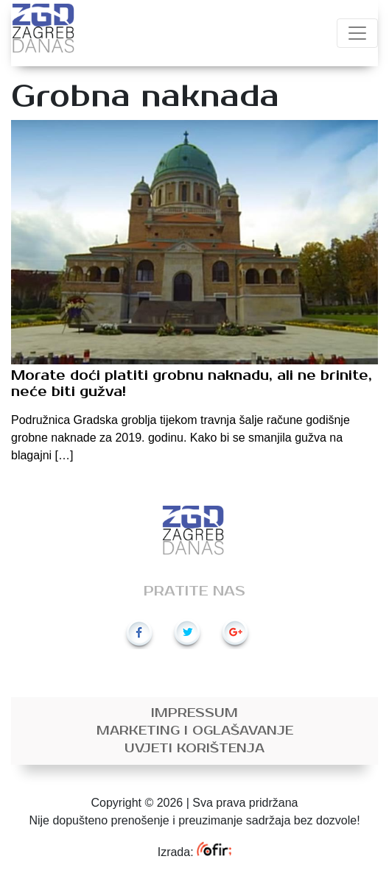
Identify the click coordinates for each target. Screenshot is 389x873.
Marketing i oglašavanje (195, 731)
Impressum (194, 713)
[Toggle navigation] (357, 33)
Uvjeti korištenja (194, 748)
